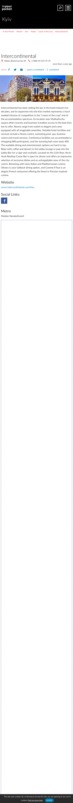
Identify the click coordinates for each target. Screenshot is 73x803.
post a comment (35, 70)
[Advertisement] (36, 42)
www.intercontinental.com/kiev (17, 187)
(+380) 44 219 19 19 (41, 61)
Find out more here (35, 800)
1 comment (53, 70)
